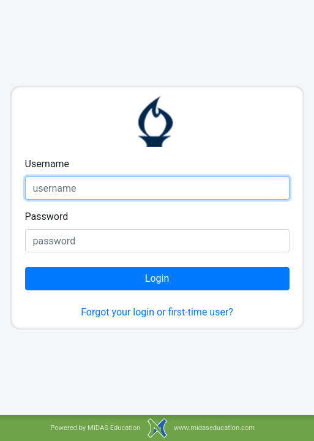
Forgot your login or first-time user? (157, 312)
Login (157, 278)
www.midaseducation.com (214, 428)
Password (47, 216)
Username (47, 164)
